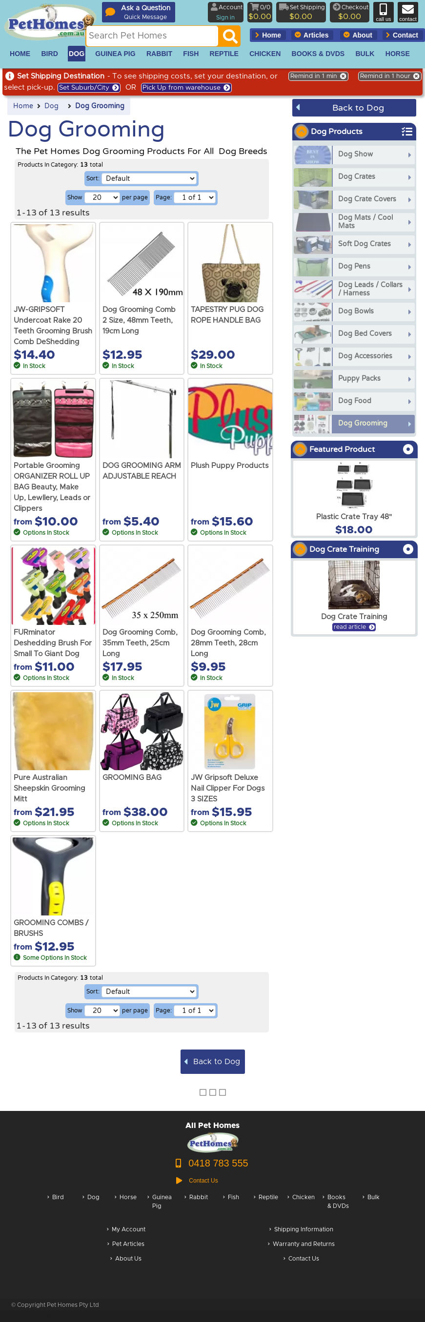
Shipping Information (301, 1230)
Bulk (371, 1206)
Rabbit (196, 1206)
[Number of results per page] (102, 197)
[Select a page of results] (195, 197)
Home (23, 106)
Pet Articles (125, 1244)
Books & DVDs (336, 1206)
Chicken (301, 1206)
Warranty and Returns (301, 1244)
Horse (126, 1206)
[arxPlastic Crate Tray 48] (354, 498)
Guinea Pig (159, 1206)
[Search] (230, 39)
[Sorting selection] (149, 178)
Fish (231, 1206)
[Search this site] (152, 36)
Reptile (266, 1206)
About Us (126, 1259)
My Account (126, 1230)
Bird (55, 1206)
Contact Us (301, 1259)
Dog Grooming (99, 106)
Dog (51, 106)
